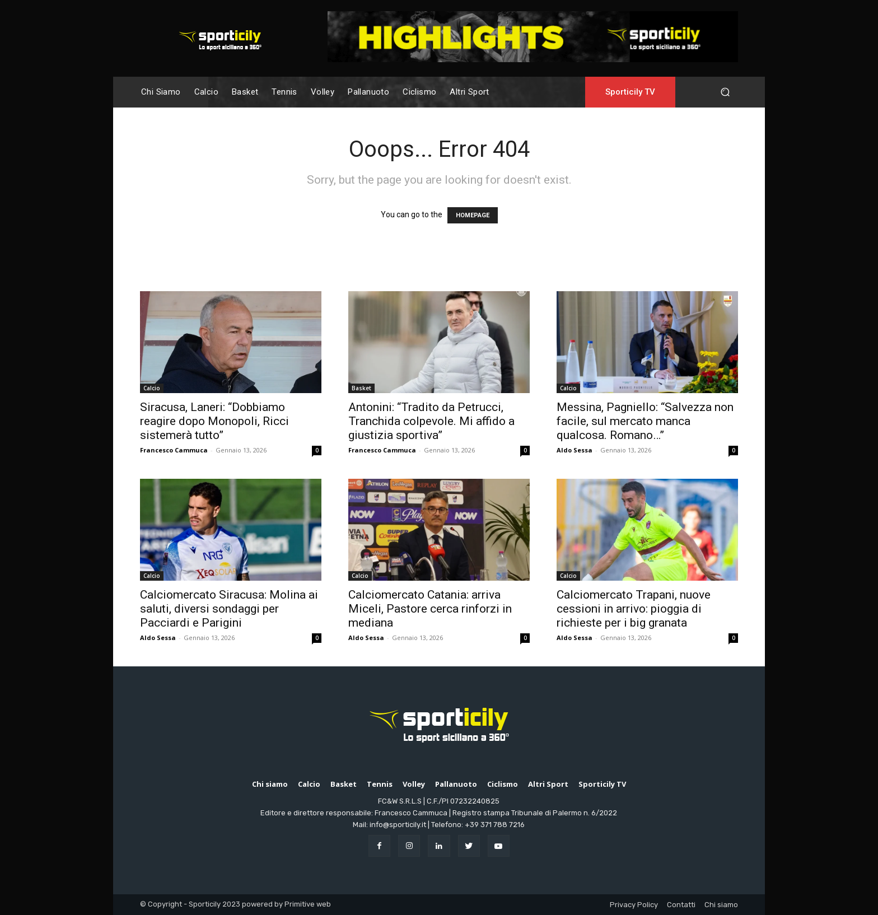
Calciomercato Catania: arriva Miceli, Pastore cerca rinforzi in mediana (430, 608)
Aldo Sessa (574, 450)
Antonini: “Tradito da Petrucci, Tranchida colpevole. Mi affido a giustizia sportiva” (431, 421)
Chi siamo (721, 904)
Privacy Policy (634, 904)
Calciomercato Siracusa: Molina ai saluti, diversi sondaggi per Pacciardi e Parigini (229, 608)
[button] (725, 92)
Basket (361, 388)
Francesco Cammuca (174, 450)
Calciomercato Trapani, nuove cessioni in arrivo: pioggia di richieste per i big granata (634, 608)
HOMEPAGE (472, 215)
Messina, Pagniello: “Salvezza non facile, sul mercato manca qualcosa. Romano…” (645, 421)
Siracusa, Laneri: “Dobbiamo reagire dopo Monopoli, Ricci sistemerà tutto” (214, 421)
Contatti (681, 904)
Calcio (151, 388)
